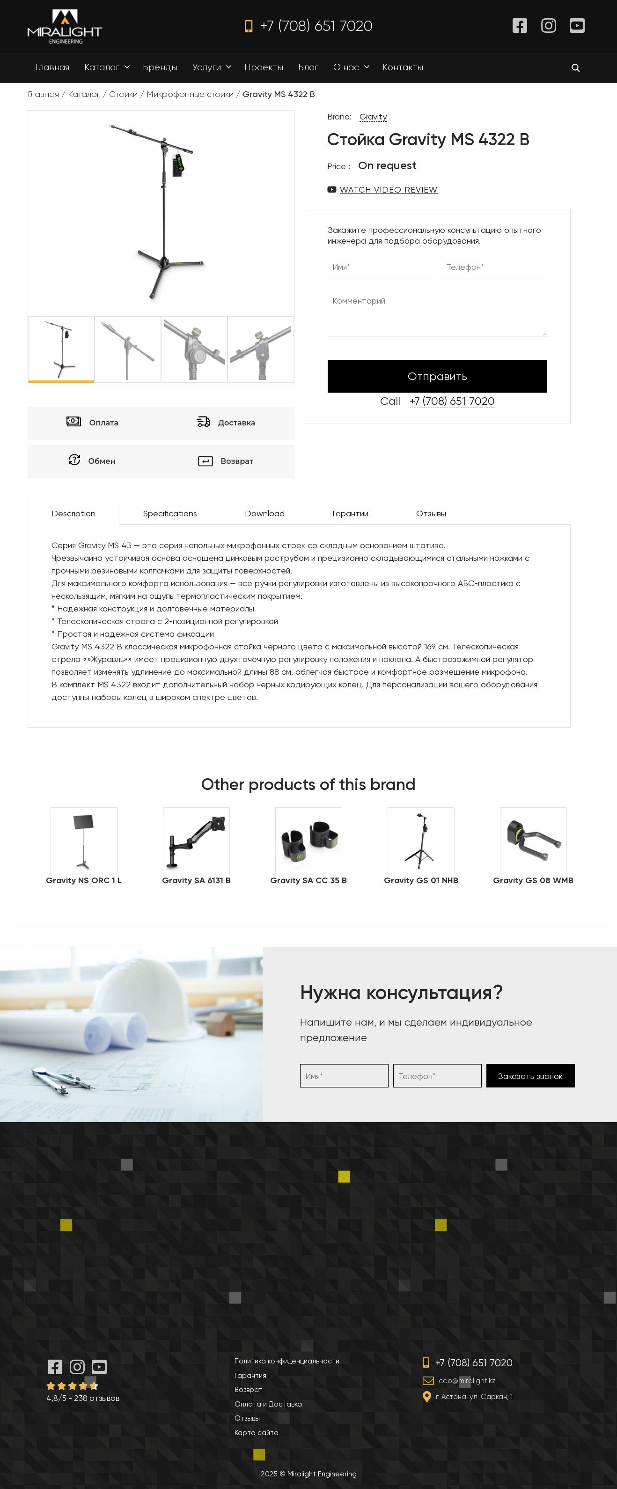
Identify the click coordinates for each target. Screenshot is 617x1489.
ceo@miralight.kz (467, 1381)
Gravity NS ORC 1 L (84, 880)
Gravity (373, 116)
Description (73, 513)
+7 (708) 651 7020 (309, 26)
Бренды (160, 67)
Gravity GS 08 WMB (533, 880)
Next (301, 349)
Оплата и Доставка (268, 1404)
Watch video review (389, 189)
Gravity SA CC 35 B (308, 880)
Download (265, 513)
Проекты (263, 67)
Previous (21, 349)
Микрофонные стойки (190, 94)
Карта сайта (257, 1433)
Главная (52, 67)
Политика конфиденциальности (287, 1361)
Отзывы (431, 513)
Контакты (402, 67)
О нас (354, 67)
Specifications (170, 513)
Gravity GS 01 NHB (421, 880)
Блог (308, 67)
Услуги (214, 67)
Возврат (249, 1389)
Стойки (123, 94)
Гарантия (250, 1375)
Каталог (109, 67)
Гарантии (350, 513)
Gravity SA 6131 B (196, 880)
